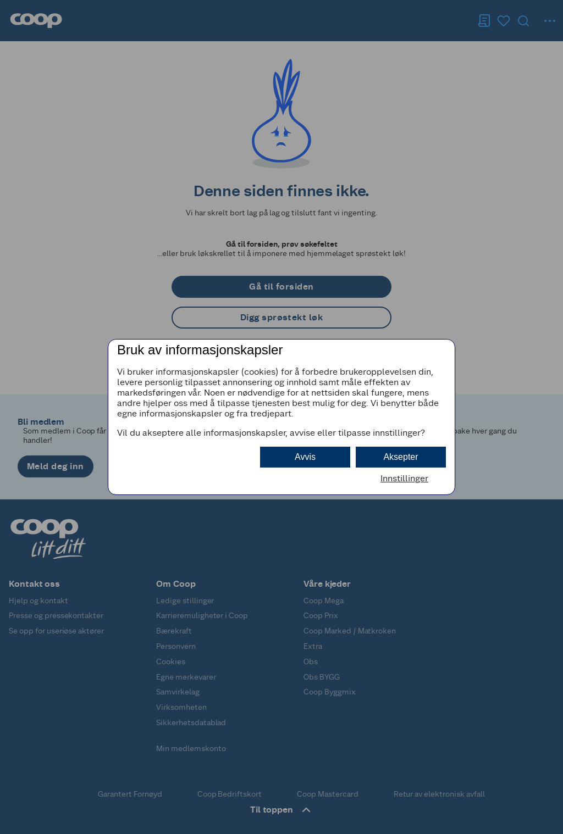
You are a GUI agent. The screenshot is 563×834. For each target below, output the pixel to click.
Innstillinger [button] (404, 478)
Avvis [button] (305, 457)
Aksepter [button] (400, 457)
